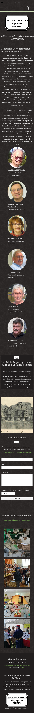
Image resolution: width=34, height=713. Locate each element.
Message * (5, 472)
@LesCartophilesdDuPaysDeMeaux (17, 520)
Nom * (3, 456)
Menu (2, 2)
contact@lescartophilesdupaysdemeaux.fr (17, 452)
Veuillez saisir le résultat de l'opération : (15, 490)
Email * (3, 464)
